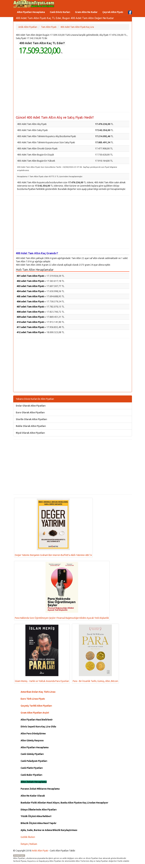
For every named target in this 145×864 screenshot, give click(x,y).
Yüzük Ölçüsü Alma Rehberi (36, 816)
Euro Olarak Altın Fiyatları (30, 412)
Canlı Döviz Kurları (60, 12)
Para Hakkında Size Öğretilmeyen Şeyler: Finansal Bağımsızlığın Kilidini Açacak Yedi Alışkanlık (62, 590)
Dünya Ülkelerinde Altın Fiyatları (39, 809)
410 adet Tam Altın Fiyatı (30, 322)
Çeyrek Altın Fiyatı (112, 12)
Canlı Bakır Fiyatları (31, 775)
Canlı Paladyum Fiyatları (34, 761)
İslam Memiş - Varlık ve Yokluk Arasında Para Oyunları (42, 653)
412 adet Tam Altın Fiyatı (30, 332)
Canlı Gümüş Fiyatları (32, 754)
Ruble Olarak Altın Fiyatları (31, 426)
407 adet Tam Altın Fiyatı (30, 306)
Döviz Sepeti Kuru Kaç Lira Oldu (38, 726)
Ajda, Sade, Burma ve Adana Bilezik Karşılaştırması (49, 830)
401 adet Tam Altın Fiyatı (30, 276)
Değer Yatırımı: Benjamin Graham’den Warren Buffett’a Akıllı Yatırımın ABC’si (53, 527)
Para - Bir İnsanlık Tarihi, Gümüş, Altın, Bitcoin (95, 653)
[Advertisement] (72, 86)
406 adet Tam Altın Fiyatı (30, 301)
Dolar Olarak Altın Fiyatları (31, 405)
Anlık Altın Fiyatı (40, 850)
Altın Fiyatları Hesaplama (31, 12)
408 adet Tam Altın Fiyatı (30, 311)
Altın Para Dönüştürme (33, 733)
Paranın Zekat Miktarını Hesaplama (40, 788)
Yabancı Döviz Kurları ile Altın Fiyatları (35, 399)
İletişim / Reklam (29, 844)
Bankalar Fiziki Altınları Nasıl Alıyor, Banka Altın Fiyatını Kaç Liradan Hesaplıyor (64, 802)
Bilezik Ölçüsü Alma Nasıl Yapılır (38, 823)
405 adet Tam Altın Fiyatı (30, 296)
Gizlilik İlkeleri (28, 837)
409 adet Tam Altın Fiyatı (30, 317)
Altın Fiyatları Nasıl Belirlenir (37, 719)
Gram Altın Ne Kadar (86, 12)
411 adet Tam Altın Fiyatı (30, 327)
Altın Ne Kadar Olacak (33, 795)
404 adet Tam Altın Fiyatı (30, 291)
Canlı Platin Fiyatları (32, 768)
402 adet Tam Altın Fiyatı (30, 281)
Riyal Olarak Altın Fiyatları (30, 433)
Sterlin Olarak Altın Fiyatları (31, 419)
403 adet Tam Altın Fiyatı (30, 286)
